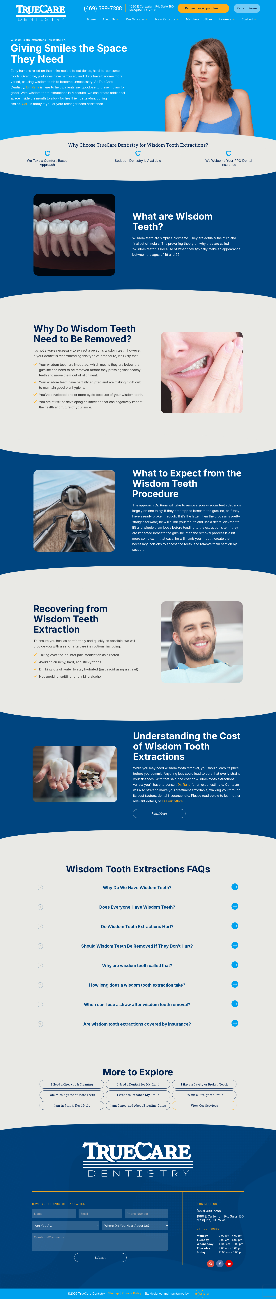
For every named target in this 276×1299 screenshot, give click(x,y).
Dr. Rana (32, 87)
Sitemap (113, 1293)
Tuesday (203, 1240)
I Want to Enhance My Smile (138, 1095)
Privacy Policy (131, 1293)
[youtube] (229, 1263)
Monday (202, 1235)
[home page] (41, 13)
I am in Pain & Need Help (72, 1105)
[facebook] (220, 1263)
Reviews (226, 19)
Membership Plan (199, 19)
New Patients (167, 19)
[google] (210, 1263)
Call (25, 104)
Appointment (203, 8)
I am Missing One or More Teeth (71, 1095)
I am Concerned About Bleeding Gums (138, 1105)
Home (91, 19)
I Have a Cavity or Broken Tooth (204, 1084)
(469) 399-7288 (103, 8)
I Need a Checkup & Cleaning (72, 1084)
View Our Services (204, 1105)
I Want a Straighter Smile (204, 1095)
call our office (172, 801)
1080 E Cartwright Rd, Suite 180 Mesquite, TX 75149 (151, 8)
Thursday (203, 1248)
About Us (111, 19)
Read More (159, 813)
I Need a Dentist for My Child (138, 1084)
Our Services (137, 19)
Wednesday (205, 1244)
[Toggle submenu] (118, 19)
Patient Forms (247, 8)
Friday (201, 1252)
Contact (249, 19)
